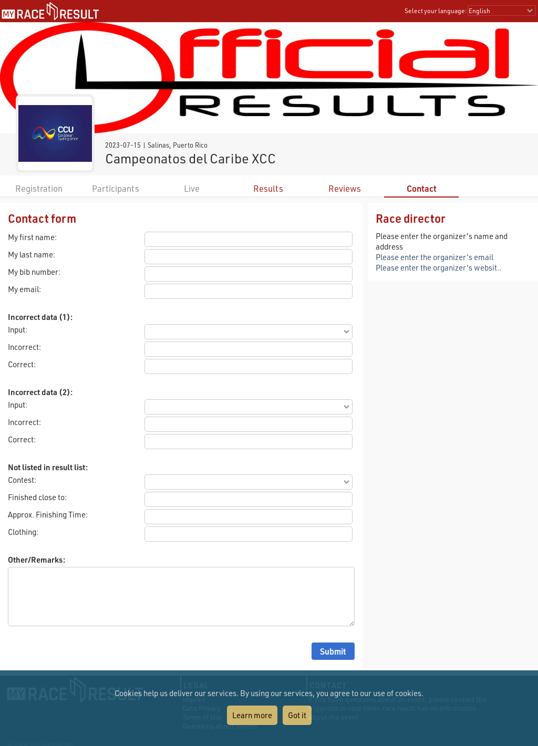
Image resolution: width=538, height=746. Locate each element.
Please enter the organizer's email (434, 257)
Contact (422, 188)
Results (268, 188)
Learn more (252, 715)
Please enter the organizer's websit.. (438, 267)
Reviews (344, 188)
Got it (297, 715)
